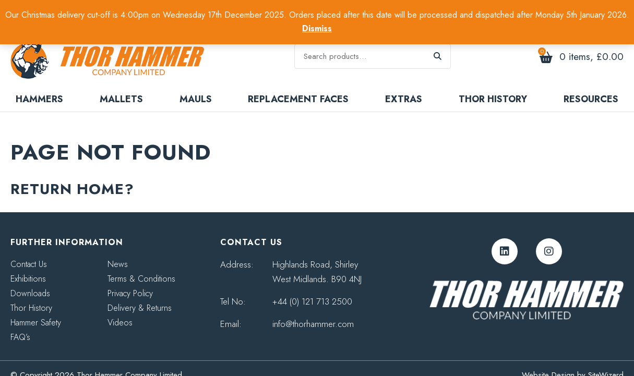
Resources (591, 85)
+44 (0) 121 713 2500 (312, 288)
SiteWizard (606, 361)
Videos (120, 309)
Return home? (72, 175)
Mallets (121, 85)
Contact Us (28, 251)
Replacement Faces (298, 85)
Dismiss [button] (317, 28)
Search (438, 49)
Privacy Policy (130, 280)
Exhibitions (28, 265)
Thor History (493, 85)
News (117, 251)
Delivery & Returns (139, 294)
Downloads (30, 280)
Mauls (196, 85)
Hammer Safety (35, 309)
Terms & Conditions (141, 265)
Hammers (39, 85)
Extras (403, 85)
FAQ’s (20, 324)
